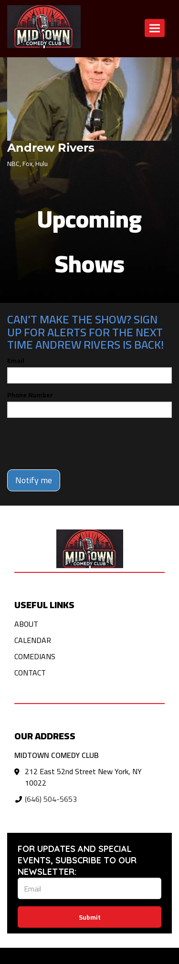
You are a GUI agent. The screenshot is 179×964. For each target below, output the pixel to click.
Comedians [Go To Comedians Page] (34, 656)
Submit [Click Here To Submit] (90, 917)
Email (15, 360)
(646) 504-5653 (51, 799)
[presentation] (79, 443)
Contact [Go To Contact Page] (30, 672)
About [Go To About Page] (26, 624)
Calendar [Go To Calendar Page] (32, 640)
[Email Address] (89, 888)
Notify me (33, 480)
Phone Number (30, 395)
